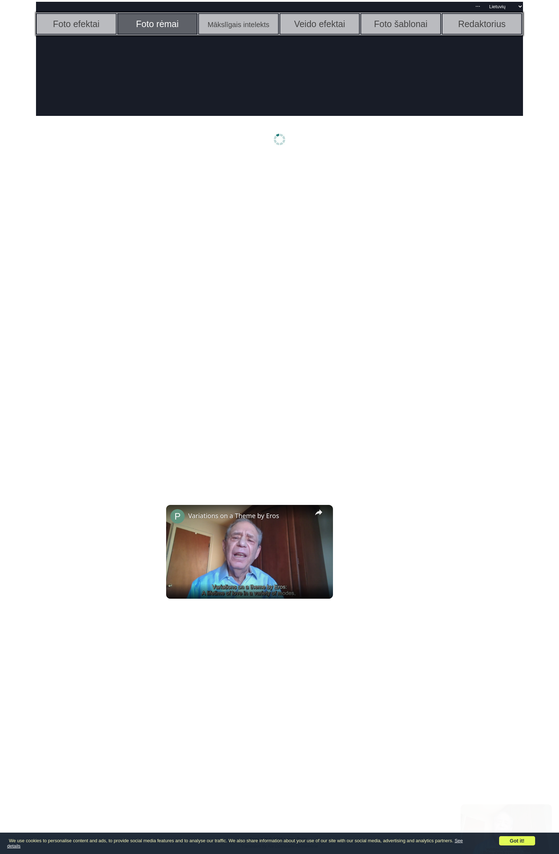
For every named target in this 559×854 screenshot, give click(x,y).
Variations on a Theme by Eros (233, 515)
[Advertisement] (91, 270)
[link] (177, 516)
